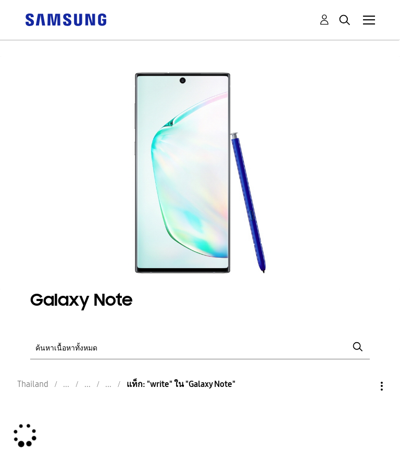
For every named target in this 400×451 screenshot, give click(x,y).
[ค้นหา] (199, 347)
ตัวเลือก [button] (364, 386)
